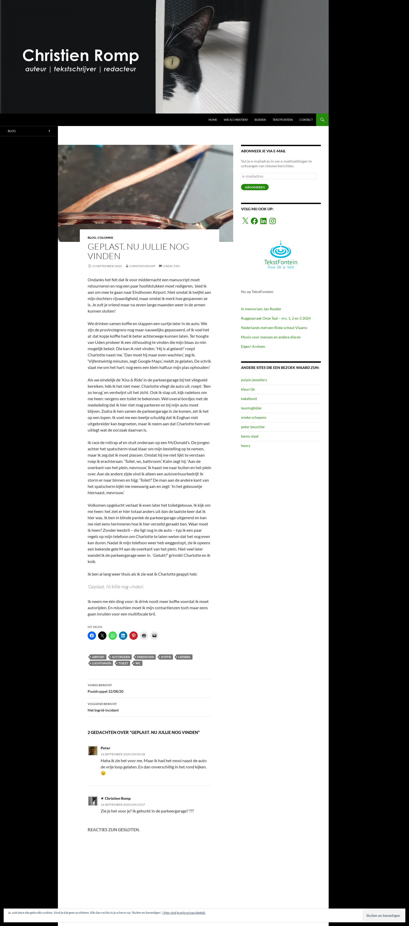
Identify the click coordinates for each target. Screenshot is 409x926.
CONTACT (306, 119)
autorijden (121, 657)
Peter (105, 748)
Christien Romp (142, 266)
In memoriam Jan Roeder (261, 309)
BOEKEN (260, 119)
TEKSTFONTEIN (283, 119)
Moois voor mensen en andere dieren (271, 337)
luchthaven (101, 663)
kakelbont (249, 398)
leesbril (184, 657)
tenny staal (249, 436)
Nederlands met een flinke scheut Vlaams (274, 327)
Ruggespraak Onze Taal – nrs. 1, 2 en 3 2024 (276, 318)
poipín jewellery (254, 380)
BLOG (92, 238)
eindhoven (145, 657)
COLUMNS (105, 238)
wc (138, 663)
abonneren (255, 187)
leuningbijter (251, 408)
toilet (123, 663)
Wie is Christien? (236, 119)
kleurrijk (248, 389)
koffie (166, 657)
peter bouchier (253, 427)
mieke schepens (253, 417)
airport (98, 657)
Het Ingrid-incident (149, 706)
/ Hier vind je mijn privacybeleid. (184, 913)
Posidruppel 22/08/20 (149, 688)
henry (245, 445)
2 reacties (171, 266)
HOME (212, 119)
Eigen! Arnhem (253, 346)
